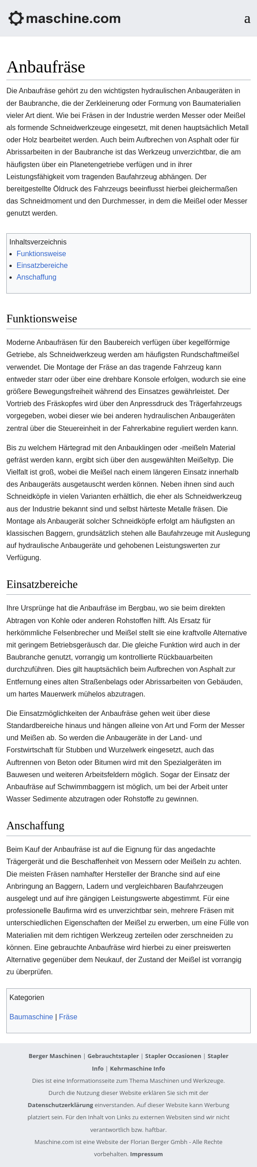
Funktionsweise (41, 254)
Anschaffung (37, 277)
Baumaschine (31, 1017)
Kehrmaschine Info (137, 1068)
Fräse (68, 1017)
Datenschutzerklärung (60, 1105)
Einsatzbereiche (42, 265)
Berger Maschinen (54, 1056)
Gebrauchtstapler (113, 1056)
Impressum (146, 1154)
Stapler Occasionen (173, 1056)
